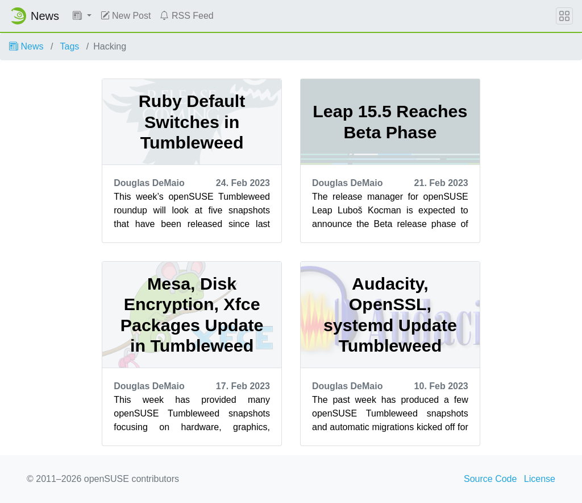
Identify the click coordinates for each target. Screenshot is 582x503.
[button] (82, 16)
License (539, 479)
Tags (70, 46)
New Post (126, 15)
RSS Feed (186, 15)
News (26, 46)
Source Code (490, 479)
